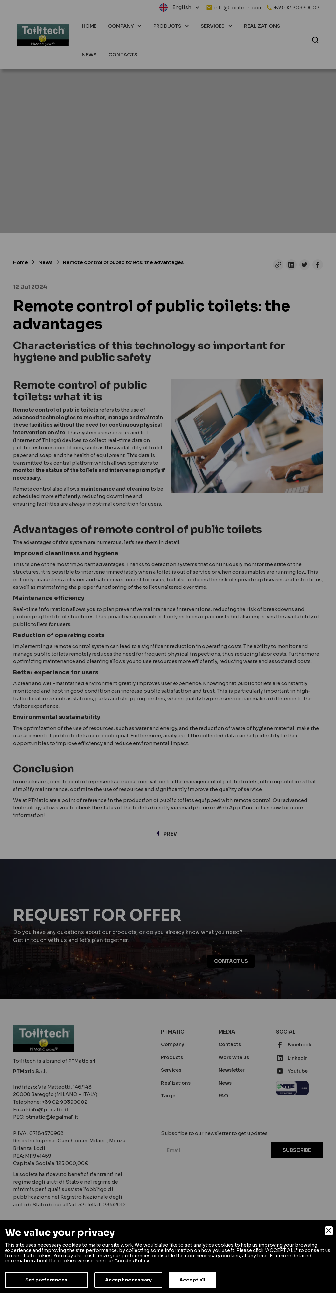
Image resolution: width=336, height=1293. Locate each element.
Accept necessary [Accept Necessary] (128, 1280)
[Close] (329, 1230)
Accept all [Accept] (192, 1280)
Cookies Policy (131, 1261)
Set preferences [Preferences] (46, 1280)
